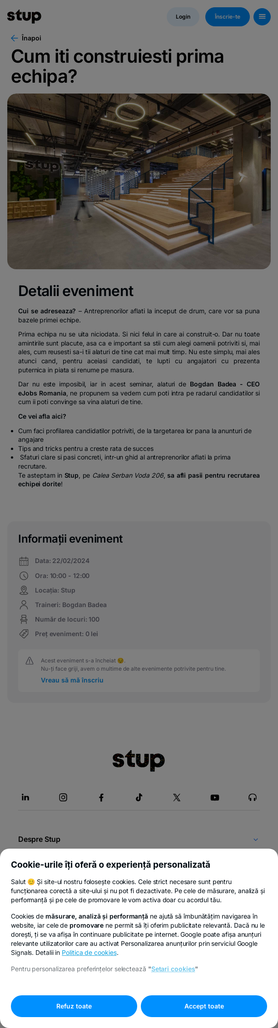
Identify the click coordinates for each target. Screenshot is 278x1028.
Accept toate (204, 1006)
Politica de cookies (89, 952)
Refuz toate (74, 1006)
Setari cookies (173, 969)
